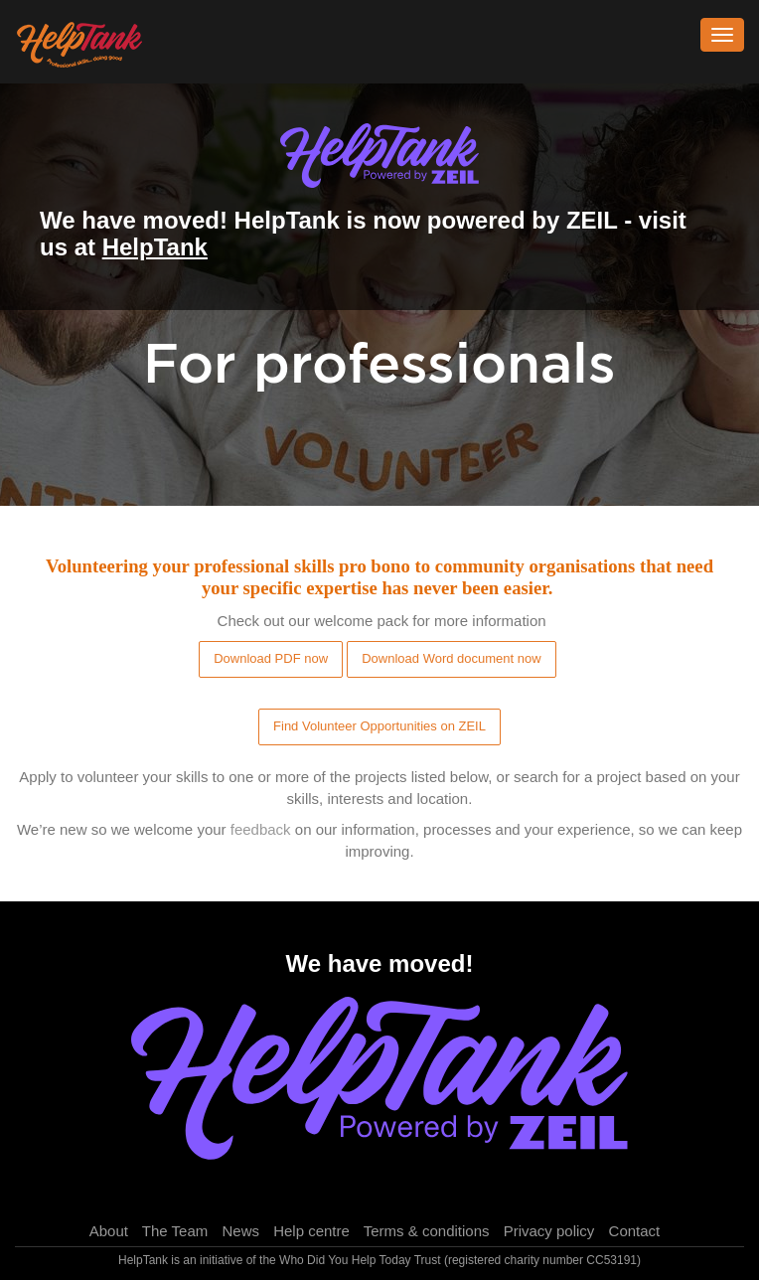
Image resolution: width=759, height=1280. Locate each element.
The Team (175, 1230)
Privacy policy (549, 1230)
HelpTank (155, 247)
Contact (635, 1230)
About (108, 1230)
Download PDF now (271, 658)
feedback (260, 829)
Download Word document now (451, 658)
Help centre (311, 1230)
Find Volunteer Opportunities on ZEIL (379, 726)
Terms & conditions (427, 1230)
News (240, 1230)
